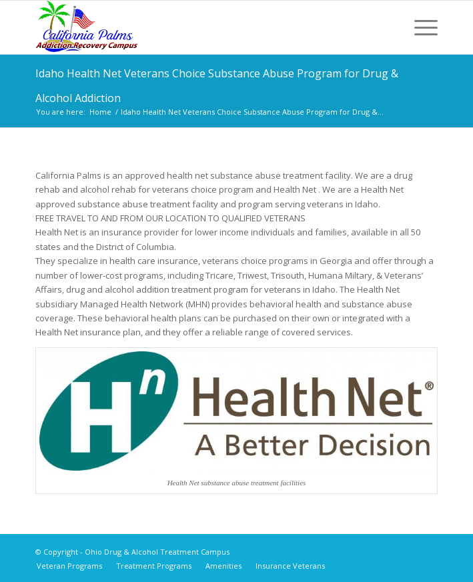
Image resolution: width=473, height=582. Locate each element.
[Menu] (419, 27)
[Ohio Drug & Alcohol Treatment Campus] (196, 27)
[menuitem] (419, 27)
